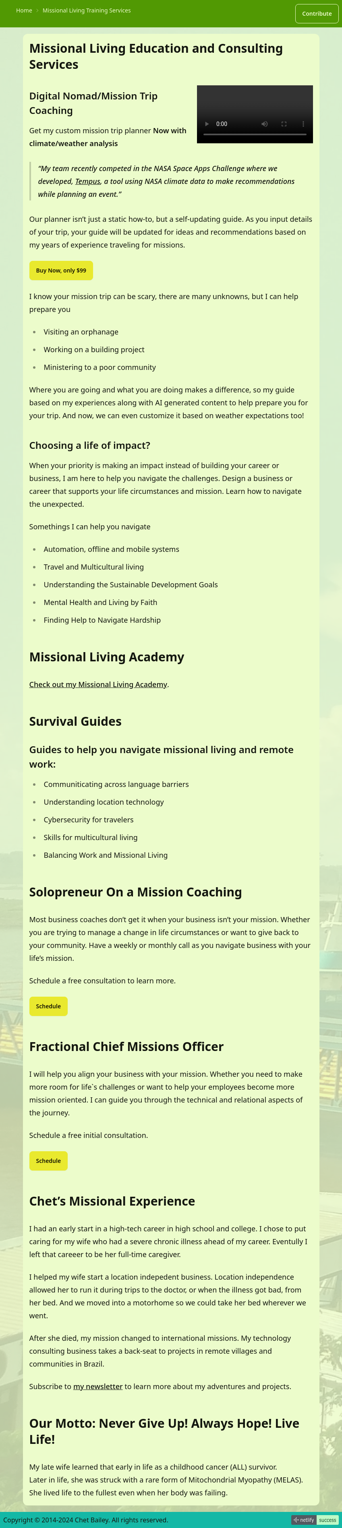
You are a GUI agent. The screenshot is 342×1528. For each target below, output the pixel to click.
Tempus (87, 181)
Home (24, 10)
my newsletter (98, 1386)
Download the (255, 114)
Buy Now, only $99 (61, 270)
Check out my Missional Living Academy (98, 684)
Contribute (317, 13)
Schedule (48, 1006)
